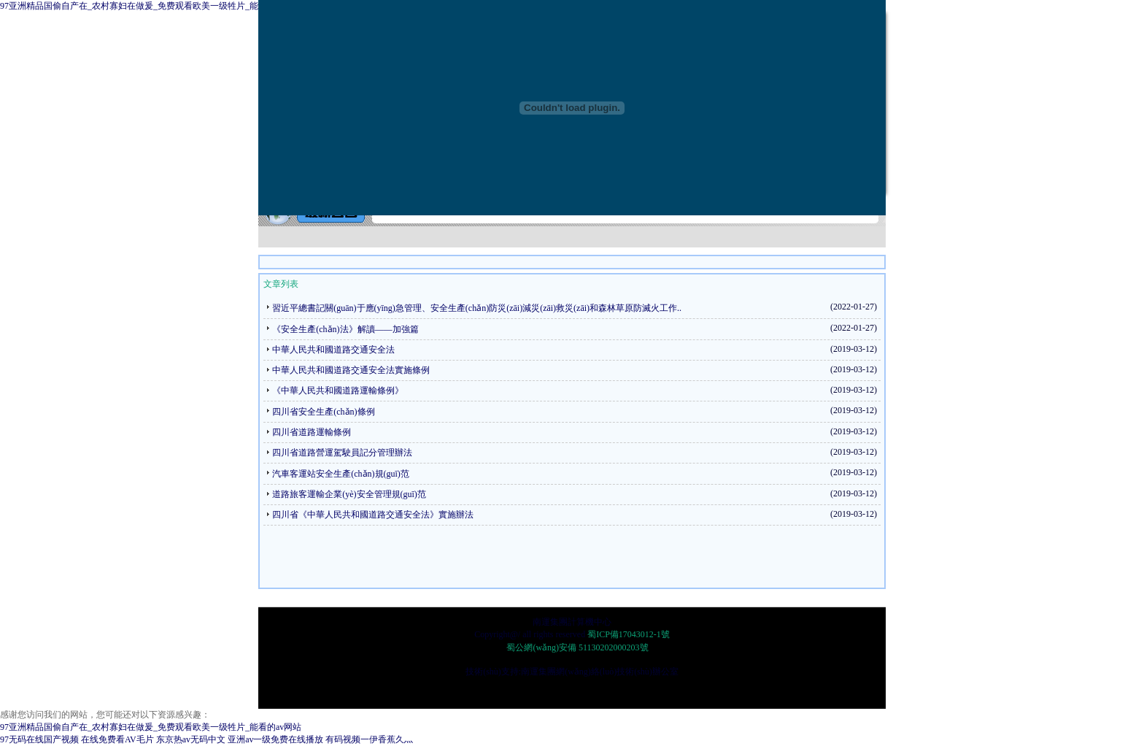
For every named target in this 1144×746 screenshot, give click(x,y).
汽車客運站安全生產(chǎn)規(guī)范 (340, 474)
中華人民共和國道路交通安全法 (333, 350)
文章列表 (280, 284)
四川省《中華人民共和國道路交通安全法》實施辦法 (373, 514)
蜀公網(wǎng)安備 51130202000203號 (576, 647)
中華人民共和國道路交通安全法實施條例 (351, 370)
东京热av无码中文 (190, 739)
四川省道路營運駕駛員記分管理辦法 (342, 452)
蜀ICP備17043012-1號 (628, 634)
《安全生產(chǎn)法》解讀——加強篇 (345, 329)
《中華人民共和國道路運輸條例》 (337, 390)
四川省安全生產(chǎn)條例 (323, 412)
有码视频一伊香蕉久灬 (369, 739)
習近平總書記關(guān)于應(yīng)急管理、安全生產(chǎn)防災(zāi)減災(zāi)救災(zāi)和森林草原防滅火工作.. (476, 308)
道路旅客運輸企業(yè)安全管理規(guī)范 (349, 494)
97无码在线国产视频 (39, 739)
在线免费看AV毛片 (117, 739)
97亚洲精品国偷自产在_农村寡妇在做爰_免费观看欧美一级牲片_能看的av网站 (150, 6)
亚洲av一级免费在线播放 (275, 739)
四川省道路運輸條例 (311, 432)
